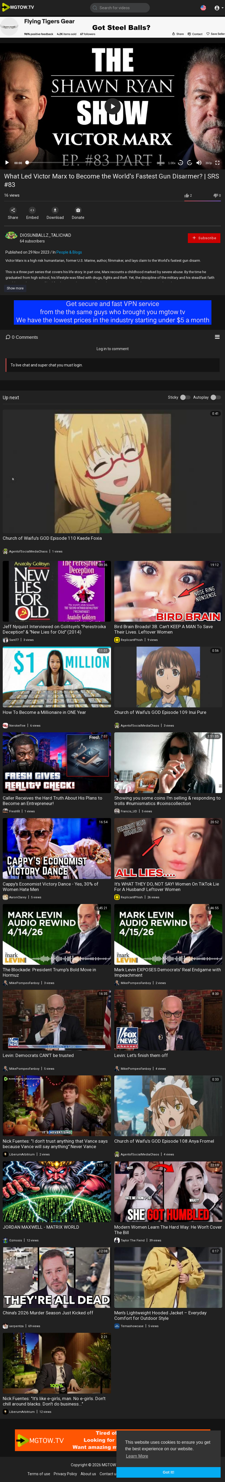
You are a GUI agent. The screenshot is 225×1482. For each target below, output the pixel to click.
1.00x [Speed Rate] (172, 163)
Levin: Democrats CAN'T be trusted (38, 1055)
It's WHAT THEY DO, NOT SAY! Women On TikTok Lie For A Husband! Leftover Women (166, 886)
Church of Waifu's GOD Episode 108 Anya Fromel (164, 1141)
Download (61, 213)
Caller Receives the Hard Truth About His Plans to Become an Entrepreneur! (52, 800)
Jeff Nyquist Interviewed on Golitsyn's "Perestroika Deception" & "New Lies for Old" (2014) (54, 629)
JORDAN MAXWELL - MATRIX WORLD (41, 1227)
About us (88, 1474)
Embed (36, 213)
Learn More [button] (137, 1456)
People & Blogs (69, 252)
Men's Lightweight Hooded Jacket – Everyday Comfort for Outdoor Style (160, 1315)
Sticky (173, 397)
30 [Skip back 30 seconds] (180, 163)
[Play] (7, 162)
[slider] (89, 162)
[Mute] (199, 162)
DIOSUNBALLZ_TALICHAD (45, 235)
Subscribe (204, 237)
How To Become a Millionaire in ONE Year (44, 712)
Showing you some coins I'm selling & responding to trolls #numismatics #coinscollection (167, 800)
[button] (203, 7)
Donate (86, 213)
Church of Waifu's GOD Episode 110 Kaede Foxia (52, 538)
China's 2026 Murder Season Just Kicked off (48, 1312)
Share (14, 213)
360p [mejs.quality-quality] (208, 163)
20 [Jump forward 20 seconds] (190, 163)
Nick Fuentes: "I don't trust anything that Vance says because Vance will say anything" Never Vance (55, 1143)
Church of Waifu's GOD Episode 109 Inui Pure (160, 712)
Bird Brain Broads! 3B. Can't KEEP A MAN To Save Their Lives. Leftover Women (163, 629)
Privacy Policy (65, 1474)
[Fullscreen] (217, 162)
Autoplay (201, 397)
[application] (112, 106)
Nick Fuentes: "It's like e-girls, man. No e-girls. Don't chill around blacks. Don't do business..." (54, 1401)
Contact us (109, 1474)
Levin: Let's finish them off (141, 1055)
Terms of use (38, 1474)
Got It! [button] (168, 1472)
